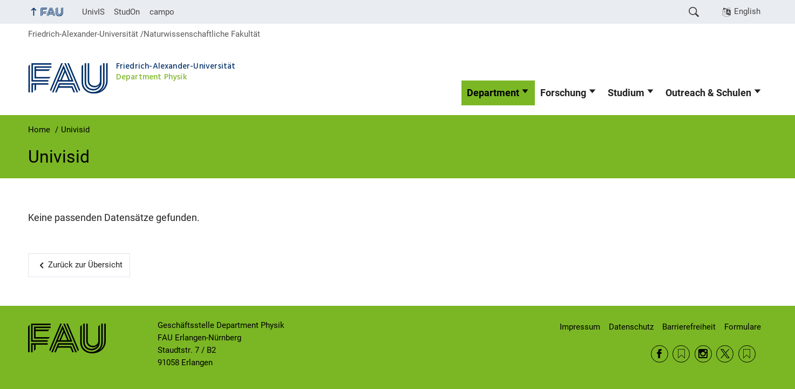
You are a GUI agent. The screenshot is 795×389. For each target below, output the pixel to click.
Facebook (659, 354)
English (747, 11)
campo (162, 12)
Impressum (580, 327)
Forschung (563, 93)
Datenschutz (631, 327)
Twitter (724, 354)
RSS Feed (681, 354)
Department (493, 93)
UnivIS (93, 12)
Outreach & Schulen (708, 93)
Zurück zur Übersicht (85, 265)
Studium (626, 93)
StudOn (127, 12)
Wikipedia (747, 354)
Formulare (742, 327)
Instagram (703, 354)
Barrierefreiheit (689, 327)
